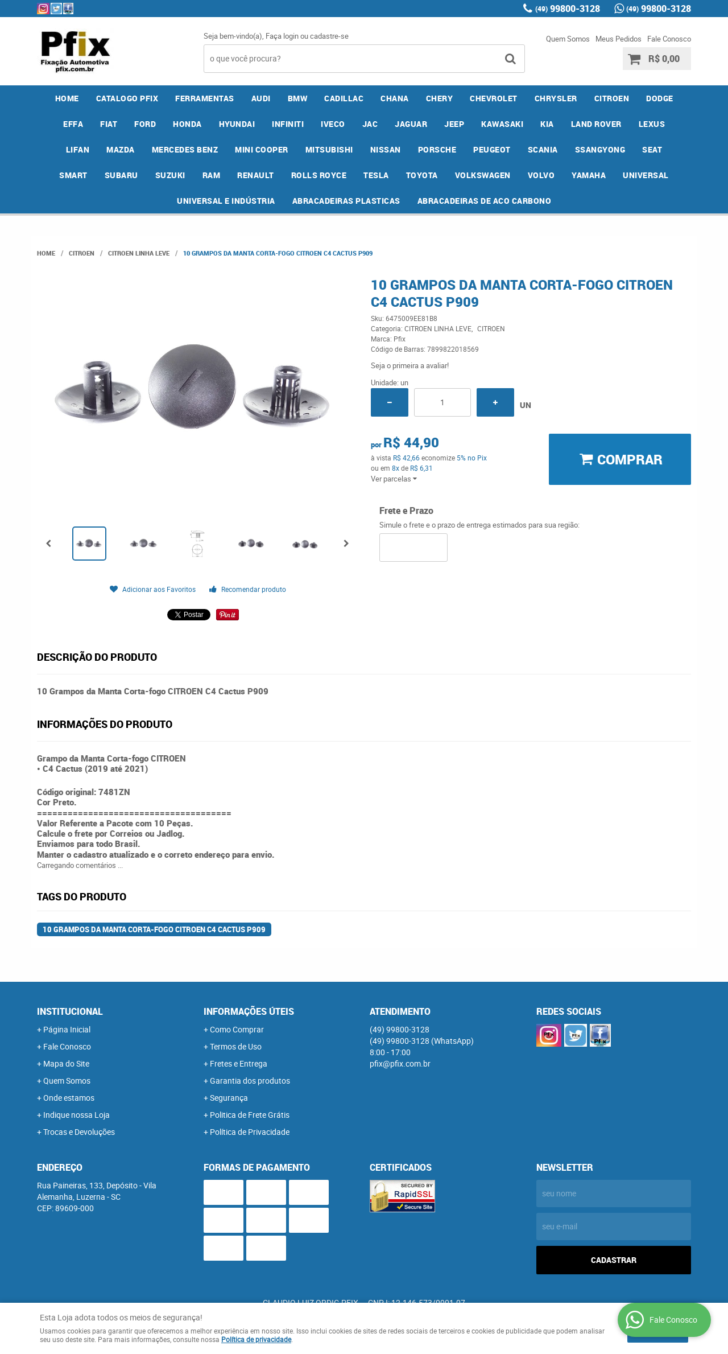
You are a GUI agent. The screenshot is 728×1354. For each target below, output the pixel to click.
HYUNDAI (237, 123)
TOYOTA (422, 175)
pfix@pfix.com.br (400, 1063)
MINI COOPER (261, 149)
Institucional (70, 1011)
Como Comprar (237, 1029)
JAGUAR (411, 123)
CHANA (394, 98)
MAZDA (120, 149)
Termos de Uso (236, 1046)
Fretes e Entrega (238, 1063)
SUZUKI (170, 175)
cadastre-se (329, 36)
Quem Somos (568, 39)
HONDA (187, 123)
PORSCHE (437, 149)
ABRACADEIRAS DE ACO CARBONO (484, 200)
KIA (547, 123)
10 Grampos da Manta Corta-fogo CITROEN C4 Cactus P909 (154, 929)
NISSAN (385, 149)
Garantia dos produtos (250, 1080)
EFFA (73, 123)
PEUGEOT (492, 149)
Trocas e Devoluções (79, 1131)
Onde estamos (68, 1097)
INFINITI (288, 123)
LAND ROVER (596, 123)
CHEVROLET (494, 98)
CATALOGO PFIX (127, 98)
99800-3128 (567, 8)
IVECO (333, 123)
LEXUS (652, 123)
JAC (370, 123)
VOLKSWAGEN (483, 175)
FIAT (108, 123)
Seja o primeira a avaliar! (410, 365)
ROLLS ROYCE (319, 175)
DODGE (659, 98)
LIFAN (78, 149)
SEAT (652, 149)
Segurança (229, 1097)
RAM (211, 175)
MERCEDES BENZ (185, 149)
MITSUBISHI (329, 149)
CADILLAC (343, 98)
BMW (298, 98)
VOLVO (541, 175)
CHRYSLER (556, 98)
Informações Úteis (249, 1011)
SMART (73, 175)
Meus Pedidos (618, 39)
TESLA (376, 175)
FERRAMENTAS (204, 98)
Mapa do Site (66, 1063)
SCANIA (543, 149)
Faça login (282, 36)
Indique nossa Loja (76, 1114)
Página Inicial (66, 1029)
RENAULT (255, 175)
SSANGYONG (600, 149)
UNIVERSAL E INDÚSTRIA (226, 200)
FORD (145, 123)
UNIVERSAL (646, 175)
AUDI (261, 98)
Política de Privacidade (249, 1131)
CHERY (439, 98)
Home (67, 98)
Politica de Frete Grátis (249, 1114)
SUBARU (121, 175)
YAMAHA (589, 175)
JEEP (454, 123)
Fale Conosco (669, 39)
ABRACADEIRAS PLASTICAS (346, 200)
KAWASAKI (502, 123)
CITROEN (612, 98)
